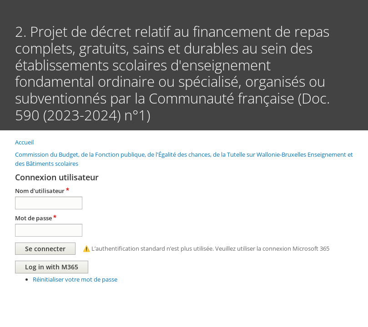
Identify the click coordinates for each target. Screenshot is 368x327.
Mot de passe (33, 218)
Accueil (24, 142)
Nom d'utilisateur (40, 191)
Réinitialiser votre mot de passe (75, 279)
